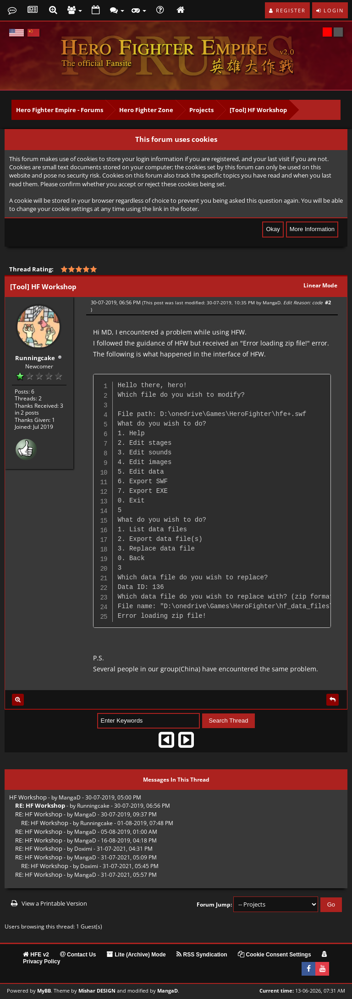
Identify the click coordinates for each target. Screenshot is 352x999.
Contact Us (78, 954)
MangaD (271, 302)
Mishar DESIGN (97, 991)
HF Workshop (28, 797)
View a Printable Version (54, 903)
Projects (201, 110)
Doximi (83, 849)
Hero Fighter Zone (146, 110)
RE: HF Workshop (38, 814)
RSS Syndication (201, 954)
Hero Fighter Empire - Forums (59, 110)
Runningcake (35, 357)
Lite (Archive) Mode (136, 954)
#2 (328, 302)
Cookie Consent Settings (274, 954)
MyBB (44, 991)
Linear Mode (320, 285)
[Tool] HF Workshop (258, 110)
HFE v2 (36, 954)
